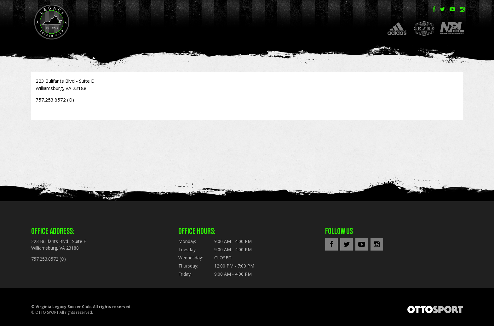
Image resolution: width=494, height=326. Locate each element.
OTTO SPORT (47, 312)
